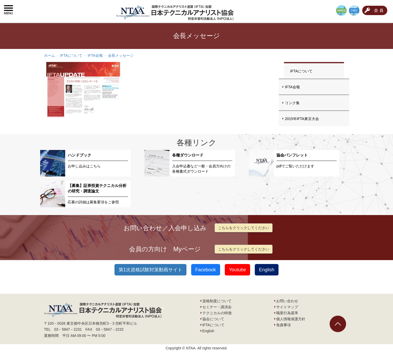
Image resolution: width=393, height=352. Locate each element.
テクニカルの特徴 (217, 313)
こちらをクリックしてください (243, 228)
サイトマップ (287, 307)
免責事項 (283, 325)
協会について (213, 319)
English (266, 269)
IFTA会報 (292, 87)
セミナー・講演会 (217, 307)
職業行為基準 (287, 313)
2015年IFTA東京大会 (302, 119)
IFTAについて (301, 71)
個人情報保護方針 (290, 319)
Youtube (237, 269)
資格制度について (217, 301)
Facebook (205, 269)
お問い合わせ (287, 301)
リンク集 (292, 103)
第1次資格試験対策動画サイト (150, 269)
